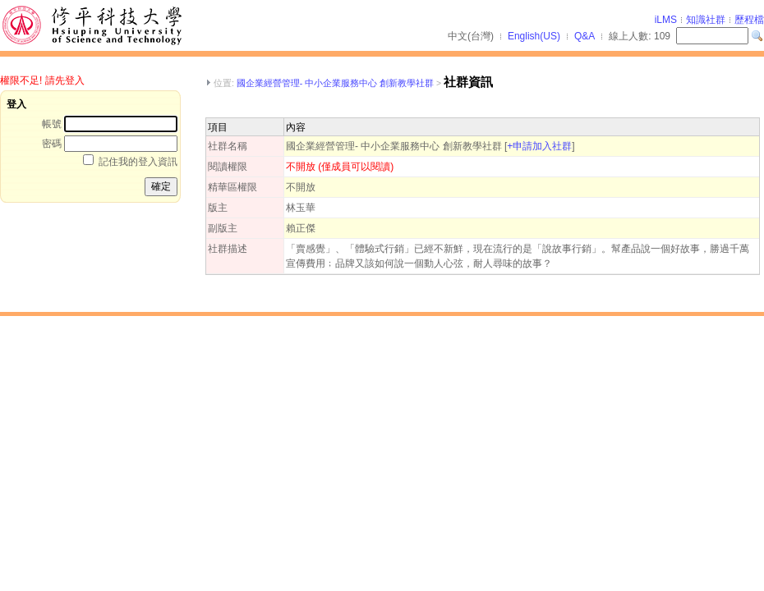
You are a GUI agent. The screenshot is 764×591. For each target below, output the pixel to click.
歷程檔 (749, 19)
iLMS (666, 19)
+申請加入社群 (539, 146)
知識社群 (705, 19)
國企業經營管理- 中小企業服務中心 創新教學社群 (335, 83)
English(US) (534, 36)
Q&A (584, 36)
